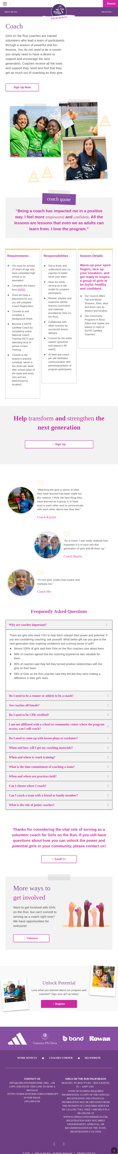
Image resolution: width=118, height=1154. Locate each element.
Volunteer (31, 936)
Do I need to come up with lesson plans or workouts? (58, 736)
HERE (21, 288)
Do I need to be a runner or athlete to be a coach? (58, 694)
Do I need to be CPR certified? (58, 713)
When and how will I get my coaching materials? (58, 746)
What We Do (11, 12)
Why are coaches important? (59, 623)
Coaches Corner (61, 1056)
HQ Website (93, 1056)
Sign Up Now (22, 86)
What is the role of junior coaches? (58, 803)
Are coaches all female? (58, 704)
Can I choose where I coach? (58, 784)
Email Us (59, 857)
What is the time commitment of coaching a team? (58, 765)
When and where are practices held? (58, 775)
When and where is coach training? (58, 756)
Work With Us (27, 1056)
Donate (110, 3)
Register (107, 12)
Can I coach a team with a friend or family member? (58, 794)
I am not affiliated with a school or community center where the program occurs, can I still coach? (58, 725)
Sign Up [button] (58, 442)
